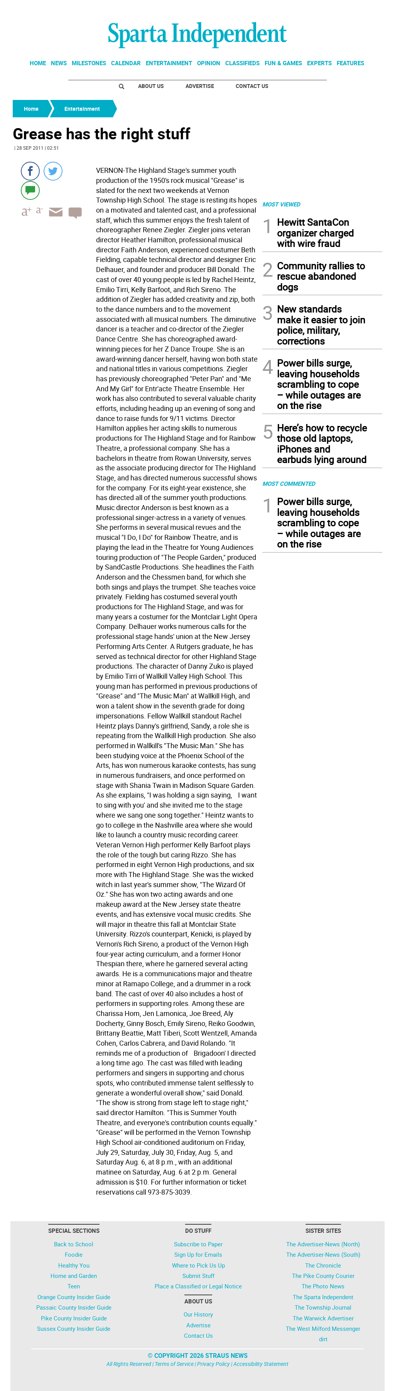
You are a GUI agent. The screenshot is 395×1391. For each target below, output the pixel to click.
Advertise (200, 86)
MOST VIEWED (281, 204)
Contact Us (252, 86)
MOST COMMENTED (288, 483)
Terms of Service (174, 1363)
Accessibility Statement (261, 1363)
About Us (151, 86)
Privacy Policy (213, 1363)
